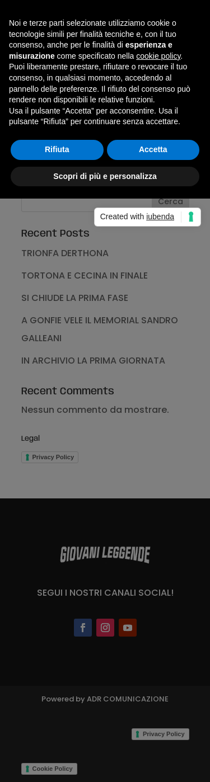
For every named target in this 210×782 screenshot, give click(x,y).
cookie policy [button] (158, 55)
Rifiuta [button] (57, 149)
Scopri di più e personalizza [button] (104, 176)
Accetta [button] (153, 149)
